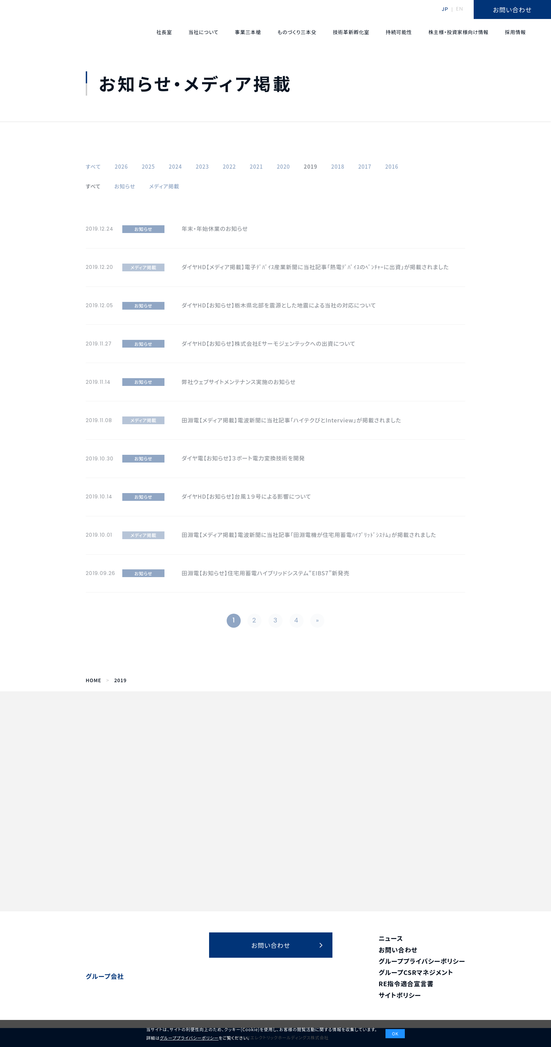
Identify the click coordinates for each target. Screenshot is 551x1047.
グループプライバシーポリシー (421, 960)
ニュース (390, 938)
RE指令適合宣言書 (406, 983)
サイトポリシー (399, 995)
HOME (93, 680)
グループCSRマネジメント (415, 972)
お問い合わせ (397, 949)
